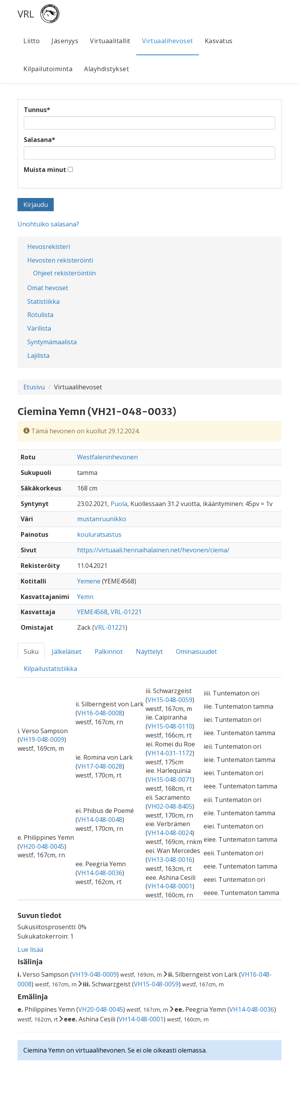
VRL (26, 13)
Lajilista (38, 355)
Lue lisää (30, 949)
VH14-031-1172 (170, 753)
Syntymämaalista (52, 342)
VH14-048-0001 (170, 886)
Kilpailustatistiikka (50, 668)
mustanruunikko (101, 519)
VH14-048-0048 (99, 819)
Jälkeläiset (66, 651)
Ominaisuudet (196, 651)
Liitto (31, 41)
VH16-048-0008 (99, 713)
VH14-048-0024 (170, 832)
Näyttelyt (149, 651)
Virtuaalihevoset (167, 41)
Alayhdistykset (106, 69)
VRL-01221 (126, 612)
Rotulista (40, 314)
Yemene (88, 581)
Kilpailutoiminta (47, 69)
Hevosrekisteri (48, 246)
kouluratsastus (99, 534)
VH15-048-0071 (170, 779)
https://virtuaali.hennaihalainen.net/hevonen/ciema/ (153, 550)
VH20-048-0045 (41, 846)
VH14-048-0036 (99, 873)
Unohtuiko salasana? (48, 224)
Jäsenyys (64, 41)
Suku (31, 651)
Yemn (85, 596)
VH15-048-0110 (170, 726)
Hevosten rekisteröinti (60, 260)
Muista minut (45, 169)
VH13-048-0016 (170, 859)
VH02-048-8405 (170, 806)
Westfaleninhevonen (107, 457)
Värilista (39, 328)
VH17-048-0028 (99, 766)
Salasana (39, 139)
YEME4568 (92, 612)
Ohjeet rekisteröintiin (64, 273)
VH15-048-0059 (170, 699)
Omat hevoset (47, 288)
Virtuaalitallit (110, 41)
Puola (119, 503)
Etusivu (34, 387)
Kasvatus (219, 41)
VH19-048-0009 (41, 739)
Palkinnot (109, 651)
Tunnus (37, 109)
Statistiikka (43, 301)
